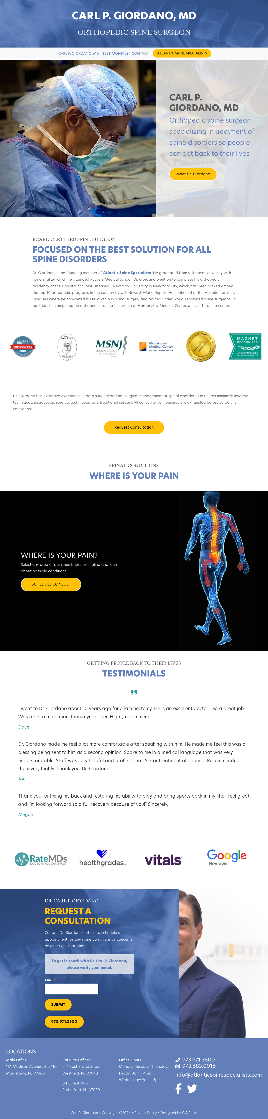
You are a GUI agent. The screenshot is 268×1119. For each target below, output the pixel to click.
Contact (140, 53)
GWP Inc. (189, 1112)
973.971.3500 (64, 1021)
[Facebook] (181, 1091)
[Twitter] (192, 1091)
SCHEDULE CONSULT (51, 584)
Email (51, 980)
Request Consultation (134, 427)
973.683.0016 (195, 1066)
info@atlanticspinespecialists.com (218, 1074)
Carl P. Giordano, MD (78, 53)
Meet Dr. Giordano (193, 174)
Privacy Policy (145, 1112)
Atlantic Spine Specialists (182, 53)
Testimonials (115, 53)
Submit (58, 1004)
